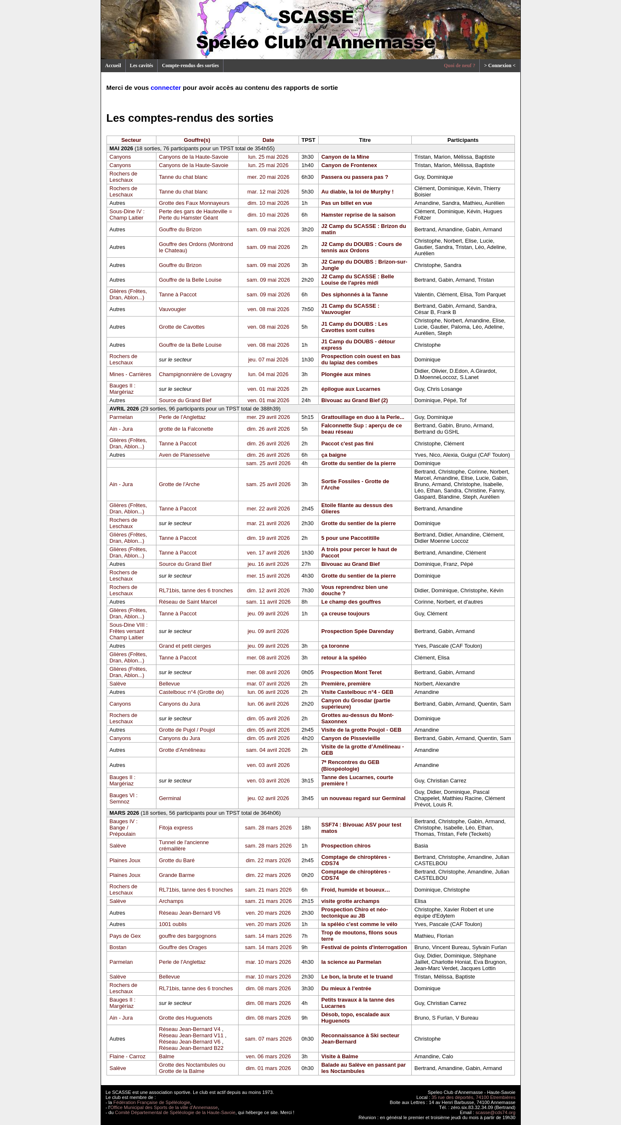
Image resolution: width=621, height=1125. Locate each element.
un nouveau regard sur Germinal (363, 798)
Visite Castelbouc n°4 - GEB (357, 692)
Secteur (131, 140)
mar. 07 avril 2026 (268, 683)
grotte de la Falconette (186, 429)
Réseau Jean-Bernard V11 (191, 1035)
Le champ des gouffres (351, 602)
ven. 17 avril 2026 (268, 552)
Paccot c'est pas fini (347, 443)
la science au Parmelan (351, 962)
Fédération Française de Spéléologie (151, 1102)
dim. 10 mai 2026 (268, 203)
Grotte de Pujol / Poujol (187, 730)
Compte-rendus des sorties (190, 65)
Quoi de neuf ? (459, 65)
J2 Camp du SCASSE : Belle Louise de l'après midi (357, 279)
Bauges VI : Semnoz (123, 798)
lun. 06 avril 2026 (268, 692)
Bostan (117, 947)
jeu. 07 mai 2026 (268, 359)
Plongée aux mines (346, 374)
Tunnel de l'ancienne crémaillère (184, 845)
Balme (166, 1056)
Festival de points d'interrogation (364, 947)
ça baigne (333, 455)
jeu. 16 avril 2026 (268, 564)
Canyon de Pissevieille (350, 738)
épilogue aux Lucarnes (350, 389)
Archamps (171, 901)
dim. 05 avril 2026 (268, 718)
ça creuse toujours (345, 613)
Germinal (170, 798)
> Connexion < (499, 65)
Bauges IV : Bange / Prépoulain (123, 827)
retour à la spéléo (343, 657)
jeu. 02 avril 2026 (268, 798)
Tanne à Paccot (178, 294)
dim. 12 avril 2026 (268, 590)
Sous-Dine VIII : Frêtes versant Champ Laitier (128, 631)
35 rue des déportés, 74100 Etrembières (473, 1097)
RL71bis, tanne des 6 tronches (196, 590)
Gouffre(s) (197, 140)
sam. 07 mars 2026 (268, 1039)
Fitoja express (176, 827)
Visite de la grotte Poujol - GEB (361, 730)
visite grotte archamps (350, 901)
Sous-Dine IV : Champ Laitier (127, 214)
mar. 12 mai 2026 (268, 191)
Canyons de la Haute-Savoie (194, 157)
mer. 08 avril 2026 (268, 657)
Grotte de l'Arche (179, 484)
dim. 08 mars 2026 (268, 988)
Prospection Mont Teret (351, 672)
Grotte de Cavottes (182, 327)
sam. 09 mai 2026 (268, 229)
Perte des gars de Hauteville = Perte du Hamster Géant (195, 214)
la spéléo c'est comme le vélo (359, 924)
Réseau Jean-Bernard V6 (190, 913)
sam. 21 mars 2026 (268, 890)
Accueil (113, 65)
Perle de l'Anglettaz (182, 417)
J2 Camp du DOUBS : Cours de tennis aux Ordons (361, 247)
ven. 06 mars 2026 (268, 1056)
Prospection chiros (346, 845)
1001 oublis (173, 924)
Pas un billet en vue (346, 203)
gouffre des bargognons (187, 936)
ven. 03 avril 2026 (268, 765)
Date (268, 140)
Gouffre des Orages (183, 947)
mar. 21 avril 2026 (268, 523)
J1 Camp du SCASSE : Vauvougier (350, 309)
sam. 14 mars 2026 (268, 936)
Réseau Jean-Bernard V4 (190, 1029)
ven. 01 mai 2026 (268, 389)
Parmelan (121, 417)
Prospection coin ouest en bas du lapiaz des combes (360, 359)
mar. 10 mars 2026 (268, 962)
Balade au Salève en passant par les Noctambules (363, 1068)
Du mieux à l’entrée (346, 988)
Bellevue (169, 683)
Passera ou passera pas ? (354, 177)
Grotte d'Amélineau (182, 750)
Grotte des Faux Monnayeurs (194, 203)
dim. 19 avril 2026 (268, 538)
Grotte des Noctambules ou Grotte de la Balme (192, 1068)
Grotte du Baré (177, 860)
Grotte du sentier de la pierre (358, 463)
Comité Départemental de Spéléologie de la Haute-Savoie (175, 1112)
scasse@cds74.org (495, 1112)
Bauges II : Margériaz (122, 388)
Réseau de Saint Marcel (188, 602)
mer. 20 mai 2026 (268, 177)
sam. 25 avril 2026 (268, 463)
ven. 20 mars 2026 (268, 913)
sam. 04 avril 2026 (268, 750)
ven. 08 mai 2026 (268, 309)
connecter (166, 87)
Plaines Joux (124, 860)
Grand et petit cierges (185, 646)
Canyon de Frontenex (349, 165)
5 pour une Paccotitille (350, 538)
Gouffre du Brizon (180, 229)
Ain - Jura (121, 429)
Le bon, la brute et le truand (356, 976)
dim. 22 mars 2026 (268, 860)
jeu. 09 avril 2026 (268, 613)
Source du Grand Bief (185, 400)
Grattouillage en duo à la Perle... (362, 417)
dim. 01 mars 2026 (268, 1068)
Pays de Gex (124, 936)
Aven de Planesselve (184, 455)
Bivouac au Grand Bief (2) (354, 400)
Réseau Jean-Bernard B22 (191, 1048)
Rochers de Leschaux (123, 176)
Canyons (120, 157)
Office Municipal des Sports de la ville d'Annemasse (164, 1107)
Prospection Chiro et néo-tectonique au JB (354, 912)
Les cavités (141, 65)
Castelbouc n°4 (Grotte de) (191, 692)
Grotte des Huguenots (185, 1018)
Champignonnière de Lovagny (195, 374)
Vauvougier (172, 309)
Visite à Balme (339, 1056)
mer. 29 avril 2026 (268, 417)
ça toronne (335, 646)
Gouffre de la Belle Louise (190, 280)
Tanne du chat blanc (183, 177)
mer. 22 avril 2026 (268, 508)
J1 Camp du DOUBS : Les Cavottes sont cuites (354, 327)
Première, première (346, 683)
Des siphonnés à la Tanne (354, 294)
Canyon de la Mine (345, 157)
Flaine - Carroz (127, 1056)
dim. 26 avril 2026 (268, 429)
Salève (117, 683)
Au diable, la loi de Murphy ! (357, 191)
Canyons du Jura (179, 704)
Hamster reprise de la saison (358, 215)
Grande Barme (177, 875)
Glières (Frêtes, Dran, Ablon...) (128, 294)
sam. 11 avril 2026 (268, 602)
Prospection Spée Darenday (357, 631)
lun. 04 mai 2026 (268, 374)
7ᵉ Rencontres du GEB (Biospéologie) (350, 765)
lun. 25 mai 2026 (268, 157)
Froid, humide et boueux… (355, 890)
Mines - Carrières (130, 374)
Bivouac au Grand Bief (350, 564)
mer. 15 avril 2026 (268, 576)
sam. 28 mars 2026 (268, 827)
